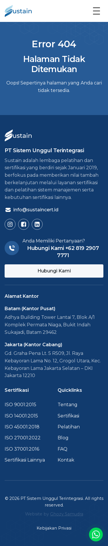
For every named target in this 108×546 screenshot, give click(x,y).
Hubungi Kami (54, 271)
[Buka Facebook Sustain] (23, 224)
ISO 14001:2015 (21, 416)
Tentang (67, 404)
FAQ (62, 449)
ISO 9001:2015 (20, 404)
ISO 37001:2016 (22, 449)
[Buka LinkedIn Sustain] (37, 224)
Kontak (66, 460)
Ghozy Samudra (66, 514)
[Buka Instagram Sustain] (10, 224)
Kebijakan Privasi (54, 528)
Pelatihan (69, 427)
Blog (63, 437)
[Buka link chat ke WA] (96, 534)
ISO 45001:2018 (22, 427)
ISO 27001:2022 (23, 437)
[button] (96, 11)
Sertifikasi (68, 416)
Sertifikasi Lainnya (25, 460)
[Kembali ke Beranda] (18, 11)
